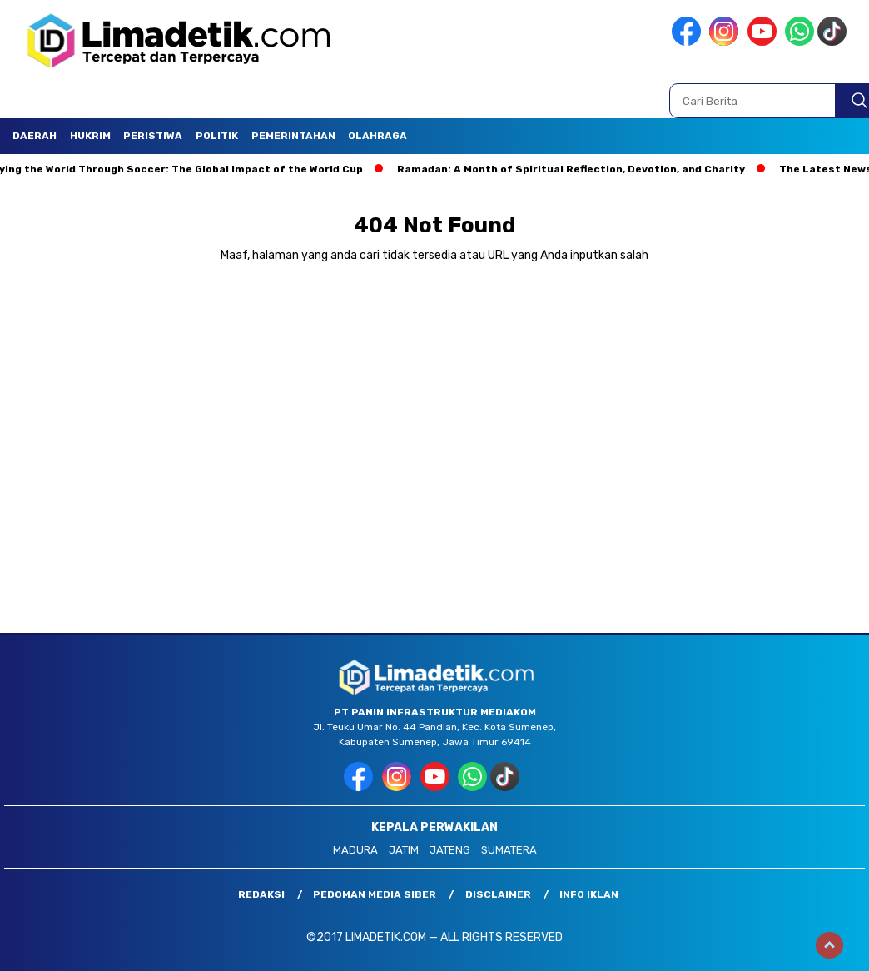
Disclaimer (498, 894)
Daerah (34, 136)
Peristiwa (152, 136)
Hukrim (90, 136)
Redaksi (261, 894)
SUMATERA (509, 850)
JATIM (404, 850)
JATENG (450, 850)
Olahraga (377, 136)
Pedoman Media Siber (374, 894)
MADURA (355, 850)
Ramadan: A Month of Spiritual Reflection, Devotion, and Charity (574, 169)
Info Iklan (588, 894)
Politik (217, 136)
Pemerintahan (293, 136)
